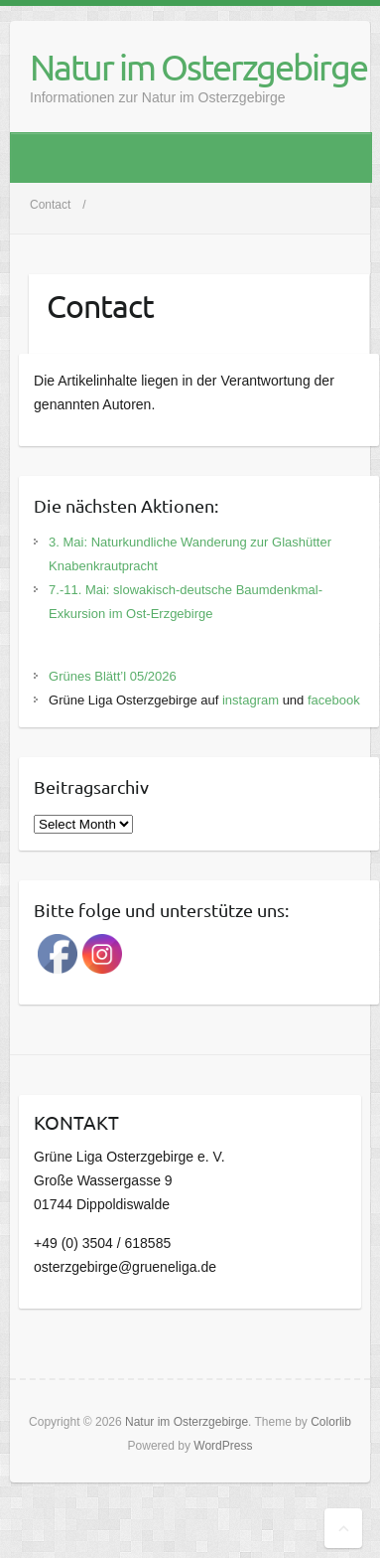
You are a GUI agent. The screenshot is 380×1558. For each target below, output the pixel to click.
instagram (250, 700)
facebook (334, 700)
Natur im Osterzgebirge (198, 66)
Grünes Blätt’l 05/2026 (113, 676)
